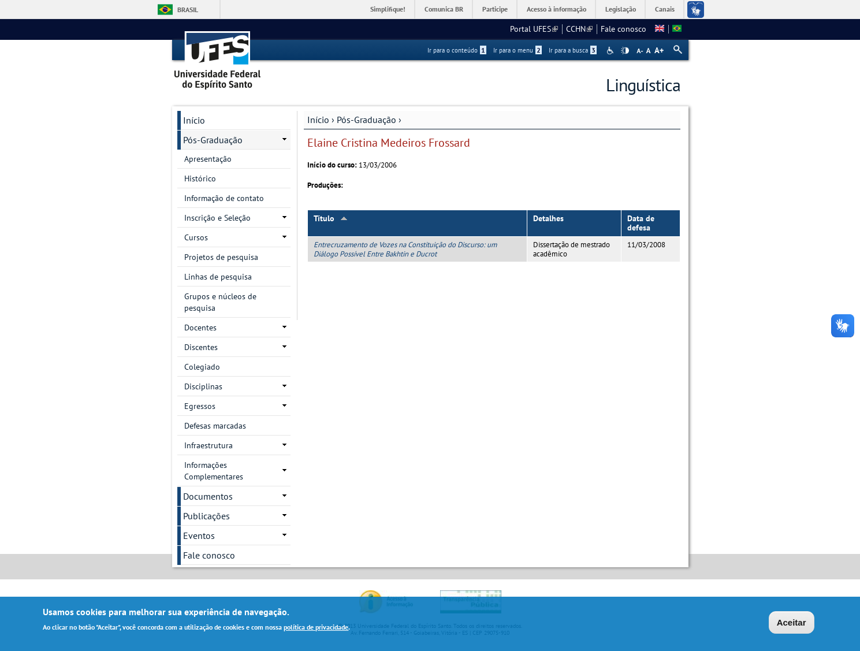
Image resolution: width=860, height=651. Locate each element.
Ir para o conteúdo (456, 50)
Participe (495, 9)
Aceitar (791, 624)
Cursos (196, 237)
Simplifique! (387, 9)
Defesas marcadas (215, 426)
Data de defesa (640, 223)
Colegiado (202, 367)
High (625, 51)
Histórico (200, 178)
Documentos (208, 496)
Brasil (187, 9)
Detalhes (548, 218)
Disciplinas (203, 386)
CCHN (579, 29)
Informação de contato (224, 198)
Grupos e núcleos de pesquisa (220, 302)
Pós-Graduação (366, 119)
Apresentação (208, 159)
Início (318, 119)
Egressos (199, 406)
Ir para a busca (573, 50)
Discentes (201, 347)
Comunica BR (444, 9)
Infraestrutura (208, 445)
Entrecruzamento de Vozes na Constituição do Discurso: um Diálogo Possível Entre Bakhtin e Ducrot (405, 249)
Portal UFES (534, 29)
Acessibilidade (611, 50)
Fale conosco (623, 29)
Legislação (620, 9)
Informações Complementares (213, 471)
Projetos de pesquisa (221, 257)
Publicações (206, 516)
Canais (665, 9)
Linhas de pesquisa (218, 276)
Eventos (199, 535)
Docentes (200, 327)
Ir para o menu (517, 50)
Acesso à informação (556, 9)
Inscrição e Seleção (217, 218)
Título (331, 218)
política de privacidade (316, 628)
